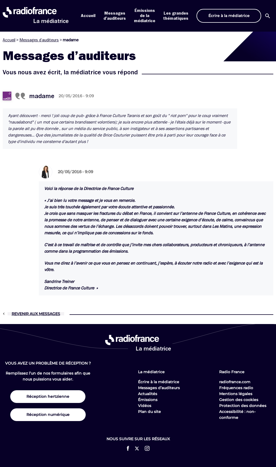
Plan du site (149, 411)
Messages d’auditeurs (39, 40)
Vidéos (144, 405)
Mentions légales (235, 393)
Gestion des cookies (238, 399)
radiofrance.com (234, 381)
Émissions (147, 399)
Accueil (88, 16)
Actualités (147, 393)
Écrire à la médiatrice (158, 381)
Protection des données (242, 405)
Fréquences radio (236, 387)
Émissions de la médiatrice (144, 15)
